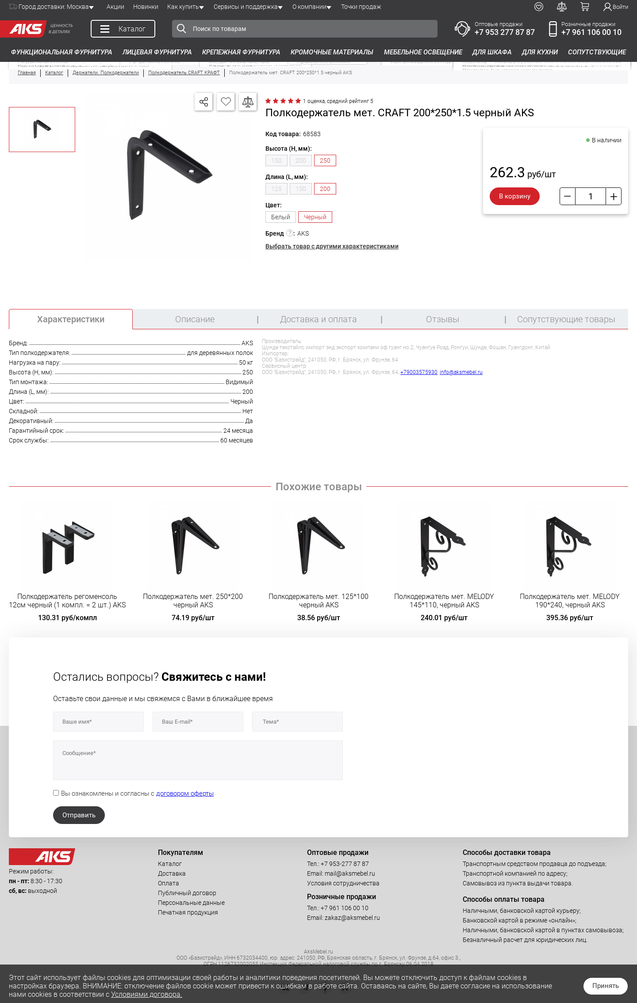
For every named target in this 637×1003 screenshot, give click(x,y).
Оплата (168, 883)
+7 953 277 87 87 (505, 32)
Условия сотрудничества (343, 883)
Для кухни (540, 52)
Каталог (170, 863)
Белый (280, 217)
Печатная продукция (188, 912)
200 (300, 160)
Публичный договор (187, 892)
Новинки (145, 6)
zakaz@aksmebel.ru (352, 917)
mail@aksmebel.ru (350, 873)
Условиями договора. (146, 994)
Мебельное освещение (423, 52)
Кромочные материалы (332, 52)
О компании (309, 6)
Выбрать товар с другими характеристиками (332, 246)
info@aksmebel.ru (461, 372)
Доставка (172, 873)
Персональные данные (191, 902)
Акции (115, 6)
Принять (605, 986)
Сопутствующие (597, 52)
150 (276, 160)
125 (276, 188)
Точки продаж (361, 6)
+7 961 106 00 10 (591, 32)
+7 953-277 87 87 (345, 863)
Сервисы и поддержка (246, 6)
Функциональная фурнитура (61, 52)
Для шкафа (492, 52)
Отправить (79, 815)
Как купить (183, 6)
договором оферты (185, 793)
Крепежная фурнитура (241, 52)
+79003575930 (418, 372)
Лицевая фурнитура (157, 52)
